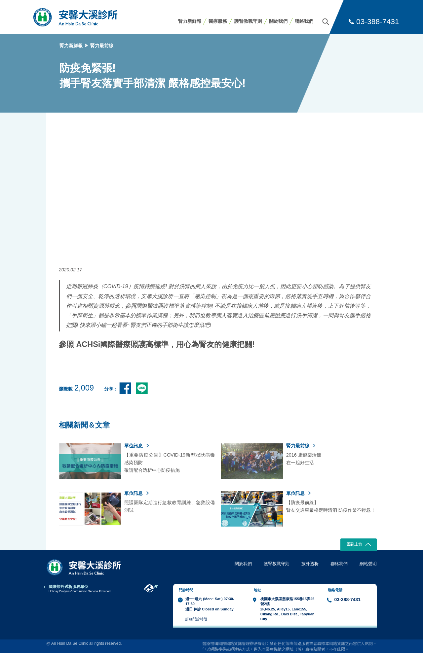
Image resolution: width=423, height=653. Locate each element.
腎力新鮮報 (189, 21)
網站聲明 (368, 563)
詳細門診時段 (196, 619)
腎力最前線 (101, 45)
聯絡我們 (304, 21)
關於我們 (278, 21)
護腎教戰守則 (248, 21)
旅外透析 (310, 563)
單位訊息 (136, 445)
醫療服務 (218, 21)
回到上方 (358, 545)
